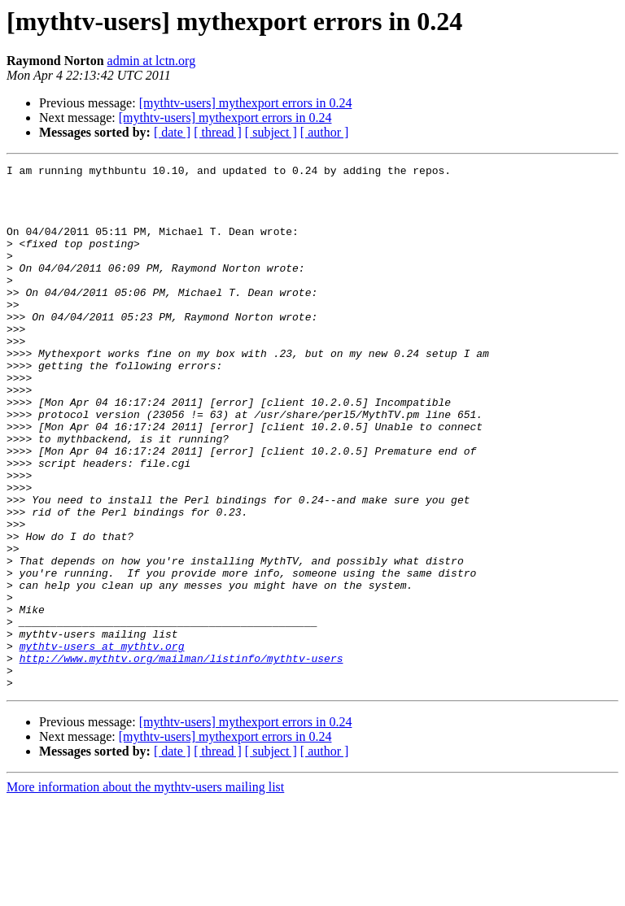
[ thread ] (218, 132)
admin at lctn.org (151, 61)
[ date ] (172, 132)
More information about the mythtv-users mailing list (145, 892)
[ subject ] (271, 132)
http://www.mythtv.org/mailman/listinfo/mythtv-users (181, 758)
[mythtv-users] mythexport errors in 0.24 (245, 103)
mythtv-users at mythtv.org (102, 743)
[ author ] (324, 132)
